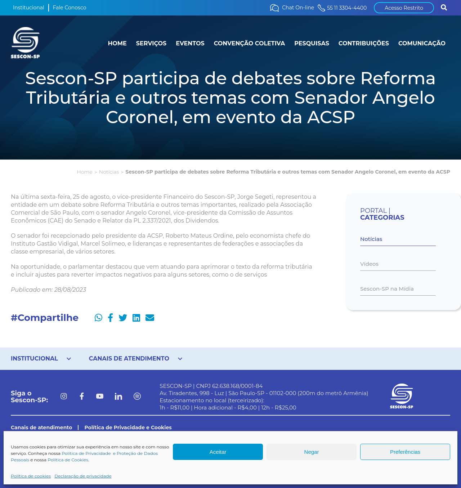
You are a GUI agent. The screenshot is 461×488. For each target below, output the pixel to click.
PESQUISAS (311, 43)
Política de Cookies (68, 459)
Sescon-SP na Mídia (387, 288)
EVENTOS (190, 43)
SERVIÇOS (151, 43)
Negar (311, 452)
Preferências (405, 452)
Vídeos (369, 263)
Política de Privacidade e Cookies (127, 427)
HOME (117, 43)
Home (85, 172)
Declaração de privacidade (83, 476)
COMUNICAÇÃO (422, 43)
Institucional (28, 7)
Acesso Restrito (404, 8)
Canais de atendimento (41, 427)
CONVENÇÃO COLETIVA (249, 43)
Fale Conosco (69, 7)
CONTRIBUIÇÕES (364, 43)
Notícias (109, 172)
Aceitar (218, 452)
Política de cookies (31, 476)
